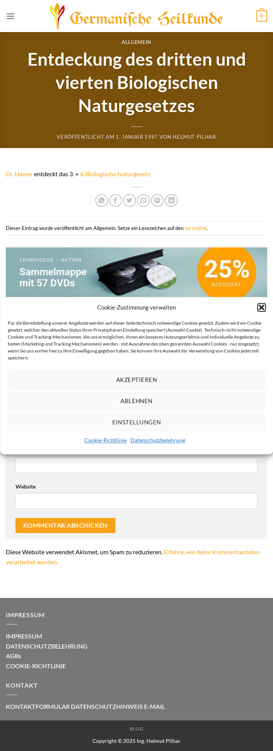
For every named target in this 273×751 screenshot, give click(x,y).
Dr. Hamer (19, 173)
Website (25, 486)
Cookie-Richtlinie (105, 440)
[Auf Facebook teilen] (115, 200)
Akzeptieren (136, 379)
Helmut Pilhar (194, 137)
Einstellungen (136, 422)
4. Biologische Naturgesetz (115, 173)
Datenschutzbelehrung (157, 440)
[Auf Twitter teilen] (129, 200)
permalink (196, 228)
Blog (136, 729)
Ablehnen (136, 400)
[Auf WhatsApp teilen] (101, 200)
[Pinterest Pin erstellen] (157, 200)
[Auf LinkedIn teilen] (171, 200)
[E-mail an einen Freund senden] (143, 200)
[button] (261, 307)
